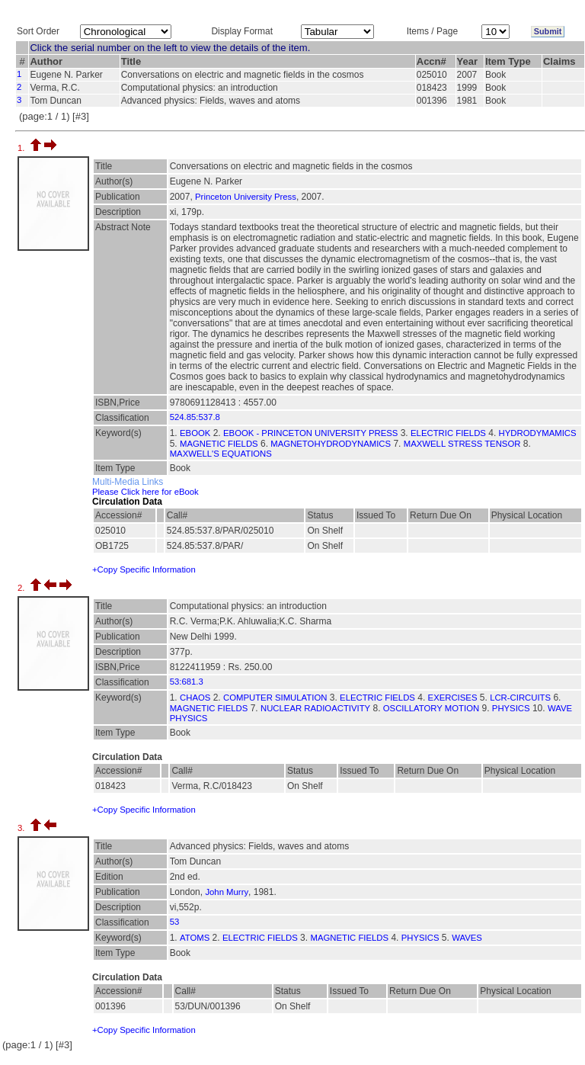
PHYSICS (511, 708)
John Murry (226, 892)
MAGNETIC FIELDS (219, 443)
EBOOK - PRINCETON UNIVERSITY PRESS (310, 433)
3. (22, 827)
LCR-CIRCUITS (520, 697)
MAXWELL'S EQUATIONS (221, 453)
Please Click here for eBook (145, 491)
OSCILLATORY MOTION (431, 708)
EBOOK (195, 433)
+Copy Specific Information (144, 569)
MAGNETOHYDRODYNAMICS (330, 443)
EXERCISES (453, 697)
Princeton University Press (245, 196)
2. (22, 587)
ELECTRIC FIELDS (448, 433)
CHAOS (195, 697)
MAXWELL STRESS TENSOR (462, 443)
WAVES (467, 937)
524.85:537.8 (195, 417)
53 (175, 921)
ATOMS (194, 937)
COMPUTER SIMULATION (275, 697)
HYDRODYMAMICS (538, 433)
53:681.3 (186, 681)
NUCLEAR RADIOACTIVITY (315, 708)
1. (22, 147)
